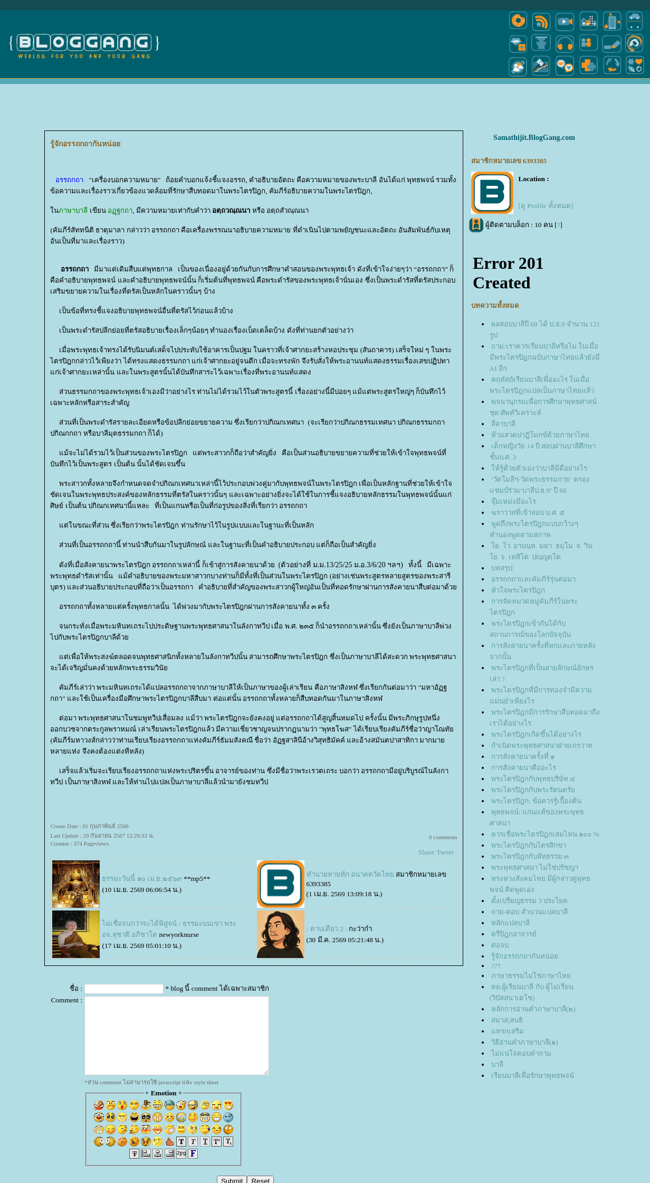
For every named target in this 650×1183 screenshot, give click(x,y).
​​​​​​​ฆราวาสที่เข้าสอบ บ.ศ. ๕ (529, 513)
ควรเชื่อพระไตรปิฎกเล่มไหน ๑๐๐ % (545, 834)
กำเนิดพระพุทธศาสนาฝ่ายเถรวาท (541, 745)
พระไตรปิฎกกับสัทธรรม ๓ (530, 856)
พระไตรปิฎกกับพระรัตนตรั (533, 790)
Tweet (444, 852)
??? (496, 966)
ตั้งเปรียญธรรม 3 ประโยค (529, 901)
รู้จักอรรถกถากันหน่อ (524, 956)
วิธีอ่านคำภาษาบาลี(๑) (524, 1042)
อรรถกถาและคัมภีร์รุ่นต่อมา (533, 579)
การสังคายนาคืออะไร (523, 768)
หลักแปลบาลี (510, 923)
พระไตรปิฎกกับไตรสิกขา (528, 845)
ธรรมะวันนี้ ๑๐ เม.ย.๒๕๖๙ (141, 878)
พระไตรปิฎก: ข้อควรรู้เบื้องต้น (536, 801)
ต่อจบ (500, 945)
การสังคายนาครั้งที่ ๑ (523, 756)
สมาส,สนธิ (507, 1020)
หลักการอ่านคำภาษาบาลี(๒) (533, 1009)
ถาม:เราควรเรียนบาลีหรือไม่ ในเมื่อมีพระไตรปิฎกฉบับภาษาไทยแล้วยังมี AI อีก (545, 357)
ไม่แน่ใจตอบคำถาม (521, 1053)
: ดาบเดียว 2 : (327, 929)
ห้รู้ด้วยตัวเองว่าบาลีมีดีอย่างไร (539, 468)
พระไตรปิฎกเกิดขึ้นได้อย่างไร (536, 734)
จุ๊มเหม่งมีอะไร (513, 501)
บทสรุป (501, 568)
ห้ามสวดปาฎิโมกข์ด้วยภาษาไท (540, 435)
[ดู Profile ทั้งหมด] (546, 206)
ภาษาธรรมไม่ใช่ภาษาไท (531, 976)
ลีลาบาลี (503, 424)
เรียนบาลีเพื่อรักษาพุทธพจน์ (532, 1075)
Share (426, 852)
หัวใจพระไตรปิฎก (518, 590)
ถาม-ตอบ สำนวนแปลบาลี (529, 912)
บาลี (497, 1064)
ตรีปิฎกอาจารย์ (514, 934)
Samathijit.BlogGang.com (534, 138)
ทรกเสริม (507, 1031)
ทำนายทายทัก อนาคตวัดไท (350, 874)
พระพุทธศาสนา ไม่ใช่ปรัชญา (534, 867)
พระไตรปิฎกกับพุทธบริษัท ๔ (533, 779)
